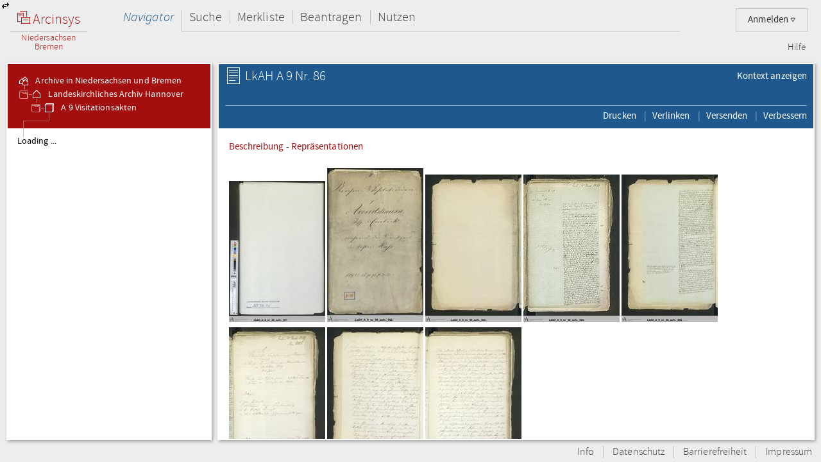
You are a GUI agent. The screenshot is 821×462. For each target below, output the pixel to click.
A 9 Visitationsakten (90, 108)
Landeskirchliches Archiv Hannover (106, 94)
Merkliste (261, 17)
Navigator (148, 17)
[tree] (109, 283)
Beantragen (331, 17)
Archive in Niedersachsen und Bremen (99, 81)
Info (585, 452)
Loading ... (36, 141)
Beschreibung (256, 146)
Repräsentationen (327, 146)
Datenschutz (638, 452)
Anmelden (772, 19)
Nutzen (397, 17)
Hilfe (797, 47)
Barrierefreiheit (715, 452)
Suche (205, 17)
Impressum (788, 452)
